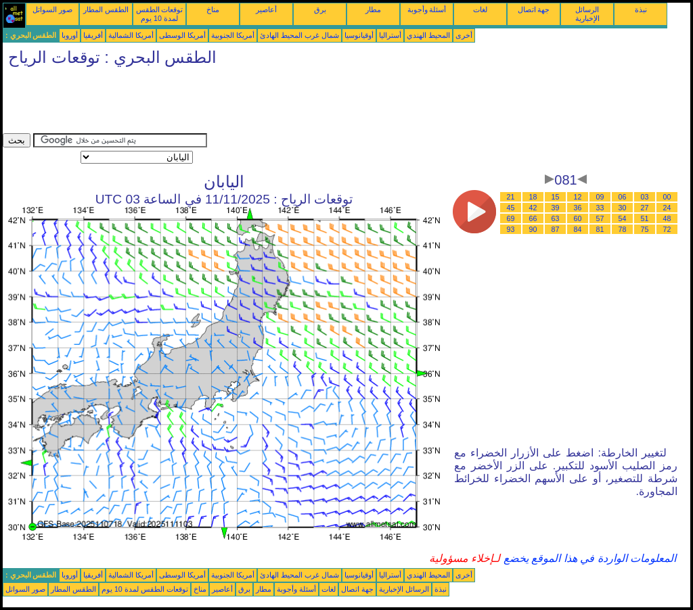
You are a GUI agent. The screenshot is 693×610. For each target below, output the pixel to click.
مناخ (212, 9)
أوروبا (70, 35)
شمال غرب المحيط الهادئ (299, 35)
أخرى (463, 35)
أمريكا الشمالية (131, 35)
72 (667, 229)
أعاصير (266, 9)
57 (600, 218)
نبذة (641, 9)
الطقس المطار (106, 9)
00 (667, 197)
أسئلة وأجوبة (427, 9)
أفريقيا (93, 35)
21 (511, 197)
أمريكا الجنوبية (232, 35)
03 (645, 197)
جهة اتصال (534, 9)
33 (600, 208)
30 (623, 208)
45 (511, 208)
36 (578, 208)
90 (533, 229)
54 (623, 218)
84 (578, 229)
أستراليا (390, 35)
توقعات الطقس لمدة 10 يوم (159, 13)
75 (645, 229)
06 (623, 197)
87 (556, 229)
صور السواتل (52, 9)
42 (533, 208)
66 (533, 218)
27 (645, 208)
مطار (373, 9)
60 (578, 218)
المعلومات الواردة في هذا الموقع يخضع (588, 558)
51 (645, 218)
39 (556, 208)
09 (600, 197)
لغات (480, 9)
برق (320, 9)
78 (623, 229)
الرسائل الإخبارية (587, 13)
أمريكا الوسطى (182, 35)
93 (511, 229)
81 (600, 229)
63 (556, 218)
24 (667, 208)
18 (533, 197)
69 (511, 218)
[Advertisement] (249, 102)
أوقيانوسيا (359, 35)
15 (556, 197)
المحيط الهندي (428, 35)
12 (578, 197)
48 (667, 218)
